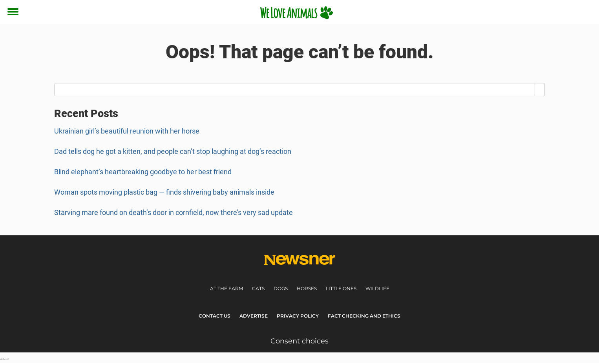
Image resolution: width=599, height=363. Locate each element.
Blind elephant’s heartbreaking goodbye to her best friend (143, 172)
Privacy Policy (298, 316)
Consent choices (299, 341)
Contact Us (214, 316)
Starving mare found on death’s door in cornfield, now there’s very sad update (173, 212)
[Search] (540, 89)
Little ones (341, 288)
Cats (258, 288)
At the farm (226, 288)
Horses (307, 288)
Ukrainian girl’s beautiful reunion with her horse (126, 131)
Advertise (253, 316)
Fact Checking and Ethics (364, 316)
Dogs (281, 288)
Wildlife (377, 288)
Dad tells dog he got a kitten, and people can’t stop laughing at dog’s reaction (172, 151)
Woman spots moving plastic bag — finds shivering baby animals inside (164, 192)
